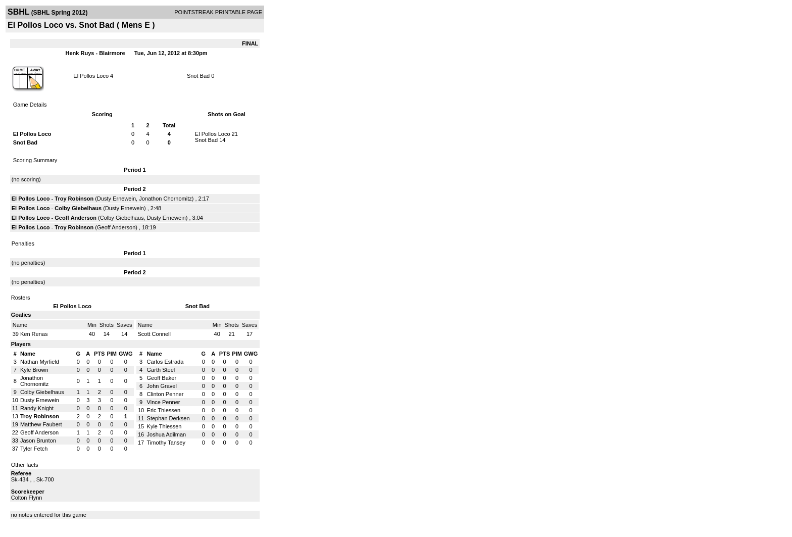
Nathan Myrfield (39, 362)
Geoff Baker (162, 378)
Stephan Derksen (168, 418)
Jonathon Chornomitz (165, 199)
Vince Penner (163, 402)
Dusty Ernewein (116, 199)
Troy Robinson (74, 199)
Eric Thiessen (163, 410)
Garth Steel (161, 370)
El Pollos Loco (91, 76)
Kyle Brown (34, 370)
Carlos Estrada (165, 362)
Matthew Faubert (41, 424)
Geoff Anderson (75, 218)
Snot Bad (198, 76)
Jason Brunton (38, 440)
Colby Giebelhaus (78, 208)
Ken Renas (33, 334)
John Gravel (162, 386)
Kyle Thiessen (164, 426)
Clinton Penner (165, 394)
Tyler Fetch (33, 449)
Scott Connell (154, 334)
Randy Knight (37, 408)
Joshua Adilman (166, 434)
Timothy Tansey (166, 443)
